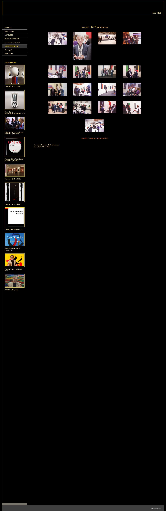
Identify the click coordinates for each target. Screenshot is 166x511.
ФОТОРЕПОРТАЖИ (11, 46)
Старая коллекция (12, 42)
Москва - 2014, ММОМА (13, 204)
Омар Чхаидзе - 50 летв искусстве (12, 249)
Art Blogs (9, 35)
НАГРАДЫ (8, 50)
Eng (154, 13)
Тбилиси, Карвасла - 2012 (14, 229)
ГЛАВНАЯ (8, 27)
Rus (159, 13)
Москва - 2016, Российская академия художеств (14, 159)
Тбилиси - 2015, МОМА (13, 179)
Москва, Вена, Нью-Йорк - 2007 (14, 270)
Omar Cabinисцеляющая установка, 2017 (15, 112)
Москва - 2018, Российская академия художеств (14, 133)
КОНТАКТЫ (9, 54)
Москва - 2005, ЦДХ (11, 290)
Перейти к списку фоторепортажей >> (95, 138)
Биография (9, 31)
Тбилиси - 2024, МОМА (13, 87)
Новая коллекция (12, 39)
